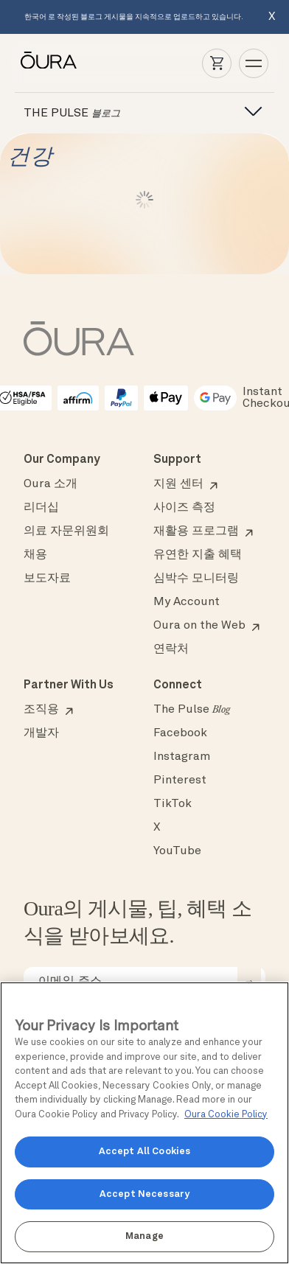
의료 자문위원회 (66, 531)
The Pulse (191, 710)
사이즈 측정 (184, 508)
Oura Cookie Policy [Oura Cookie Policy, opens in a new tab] (226, 1115)
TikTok (172, 804)
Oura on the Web (199, 626)
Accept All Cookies (144, 1151)
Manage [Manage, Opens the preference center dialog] (144, 1236)
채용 (35, 555)
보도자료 (47, 578)
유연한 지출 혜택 (197, 555)
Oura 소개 (50, 484)
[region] (144, 1123)
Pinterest (179, 780)
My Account (186, 602)
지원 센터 (178, 484)
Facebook (180, 733)
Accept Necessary (144, 1194)
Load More (144, 199)
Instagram (181, 757)
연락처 (171, 649)
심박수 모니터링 (196, 578)
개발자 (41, 733)
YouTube (177, 851)
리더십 (41, 508)
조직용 (41, 710)
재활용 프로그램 (196, 531)
